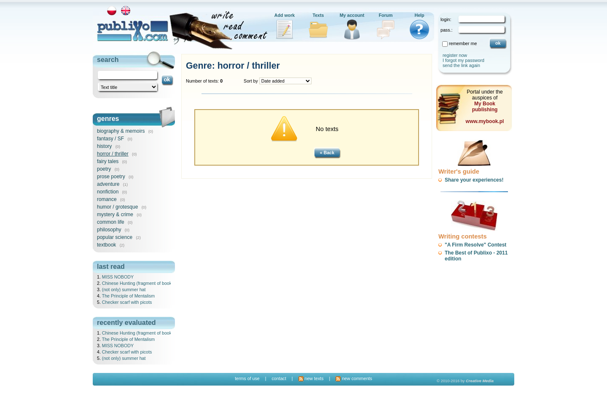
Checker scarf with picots (127, 302)
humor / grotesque (117, 207)
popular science (114, 237)
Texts (318, 15)
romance (107, 199)
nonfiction (107, 192)
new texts (311, 378)
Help (419, 15)
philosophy (109, 230)
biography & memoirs (121, 131)
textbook (106, 245)
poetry (104, 169)
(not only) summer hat (124, 289)
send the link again (461, 65)
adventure (108, 184)
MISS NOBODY (118, 276)
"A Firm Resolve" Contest (475, 245)
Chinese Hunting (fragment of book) (137, 283)
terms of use (247, 378)
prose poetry (111, 177)
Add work (284, 15)
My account (352, 15)
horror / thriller (113, 154)
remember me (463, 43)
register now (455, 55)
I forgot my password (463, 60)
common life (110, 222)
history (104, 146)
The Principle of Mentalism (128, 295)
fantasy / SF (110, 139)
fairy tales (107, 161)
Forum (385, 15)
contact (278, 378)
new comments (354, 378)
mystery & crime (115, 214)
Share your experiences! (474, 180)
